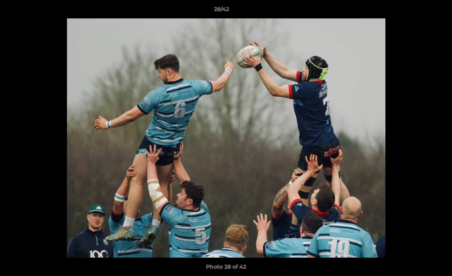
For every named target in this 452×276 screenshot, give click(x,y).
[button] (419, 11)
